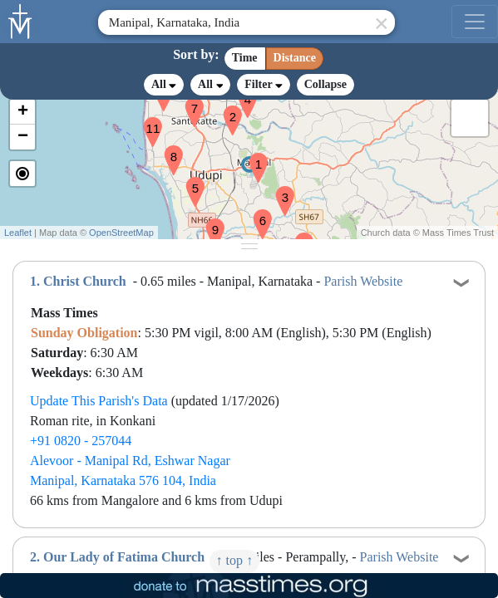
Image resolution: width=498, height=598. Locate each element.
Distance (295, 57)
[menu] (474, 21)
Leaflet (18, 233)
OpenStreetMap (121, 233)
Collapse (325, 84)
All (163, 84)
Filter (263, 84)
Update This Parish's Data (99, 401)
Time (245, 57)
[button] (252, 157)
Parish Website (362, 281)
